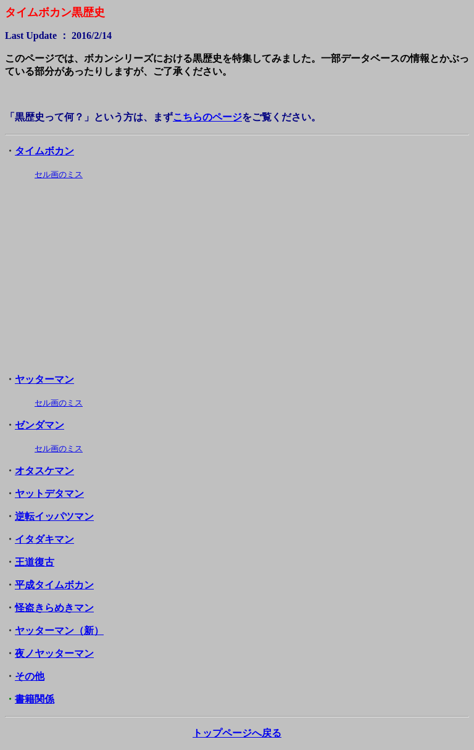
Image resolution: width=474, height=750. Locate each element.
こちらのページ (207, 117)
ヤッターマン (44, 379)
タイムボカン (44, 151)
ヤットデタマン (49, 493)
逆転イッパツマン (54, 516)
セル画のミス (59, 174)
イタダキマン (44, 539)
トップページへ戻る (237, 733)
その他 (29, 676)
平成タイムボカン (54, 585)
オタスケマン (44, 470)
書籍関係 (34, 699)
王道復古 (34, 562)
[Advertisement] (237, 277)
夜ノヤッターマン (54, 653)
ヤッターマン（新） (59, 630)
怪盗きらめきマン (54, 607)
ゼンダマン (39, 425)
